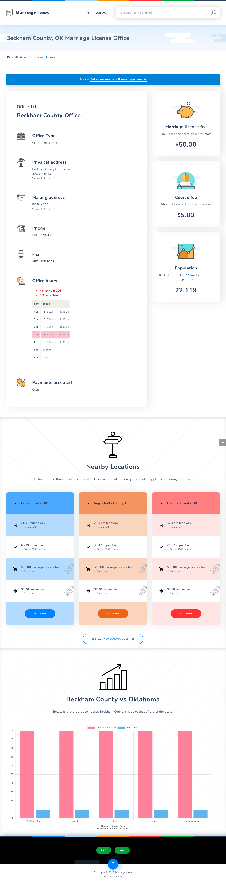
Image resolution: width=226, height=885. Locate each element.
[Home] (8, 57)
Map (87, 12)
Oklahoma (21, 57)
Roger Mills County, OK (112, 503)
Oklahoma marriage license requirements (118, 79)
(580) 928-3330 (43, 235)
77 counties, (194, 275)
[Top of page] (113, 864)
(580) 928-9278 (43, 261)
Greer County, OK (34, 503)
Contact (101, 12)
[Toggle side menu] (222, 442)
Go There (40, 613)
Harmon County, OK (182, 503)
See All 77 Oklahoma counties (113, 638)
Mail (122, 850)
